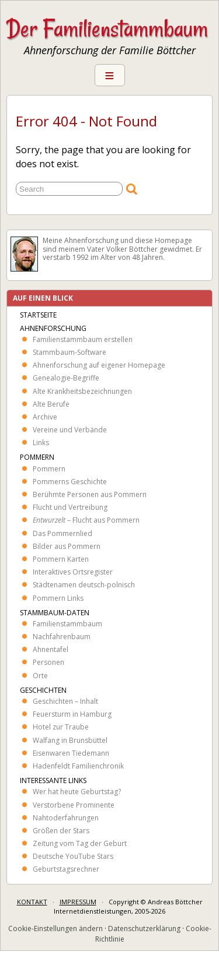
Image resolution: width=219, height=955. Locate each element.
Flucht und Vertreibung (70, 507)
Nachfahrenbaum (62, 637)
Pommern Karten (61, 559)
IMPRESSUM (78, 901)
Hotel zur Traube (61, 727)
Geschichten (43, 690)
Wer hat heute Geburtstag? (77, 792)
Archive (45, 417)
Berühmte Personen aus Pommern (90, 494)
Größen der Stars (61, 831)
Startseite (38, 315)
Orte (40, 676)
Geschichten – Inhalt (65, 701)
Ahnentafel (50, 649)
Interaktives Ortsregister (73, 572)
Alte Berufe (51, 404)
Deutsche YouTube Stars (73, 856)
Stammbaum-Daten (54, 613)
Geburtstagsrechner (66, 869)
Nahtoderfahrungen (66, 818)
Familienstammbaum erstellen (83, 339)
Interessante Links (53, 780)
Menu (110, 75)
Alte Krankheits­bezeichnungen (82, 391)
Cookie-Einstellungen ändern (55, 928)
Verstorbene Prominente (73, 805)
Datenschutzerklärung (144, 928)
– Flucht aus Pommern (86, 520)
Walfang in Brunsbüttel (70, 740)
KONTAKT (32, 901)
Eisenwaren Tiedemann (71, 753)
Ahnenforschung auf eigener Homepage (99, 365)
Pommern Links (58, 598)
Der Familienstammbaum (107, 28)
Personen (48, 662)
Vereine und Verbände (70, 430)
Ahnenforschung (53, 328)
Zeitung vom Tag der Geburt (80, 843)
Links (41, 442)
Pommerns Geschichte (70, 482)
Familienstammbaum (67, 624)
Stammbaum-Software (69, 352)
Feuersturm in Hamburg (72, 714)
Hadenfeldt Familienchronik (78, 766)
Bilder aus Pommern (66, 546)
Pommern (37, 457)
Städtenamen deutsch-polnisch (84, 585)
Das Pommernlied (62, 533)
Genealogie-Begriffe (66, 378)
